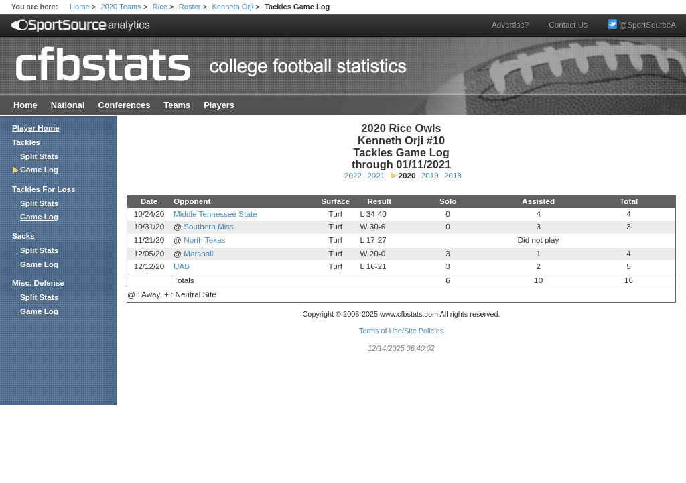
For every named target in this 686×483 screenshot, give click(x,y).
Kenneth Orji (232, 7)
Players (219, 105)
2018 (453, 175)
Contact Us (568, 24)
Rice (160, 7)
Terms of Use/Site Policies (401, 331)
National (68, 105)
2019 (430, 175)
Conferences (124, 105)
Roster (190, 7)
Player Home (36, 127)
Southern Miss (209, 226)
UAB (182, 266)
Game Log (39, 216)
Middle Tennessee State (215, 213)
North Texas (204, 239)
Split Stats (39, 156)
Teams (176, 105)
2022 (353, 175)
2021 (376, 175)
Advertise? (510, 24)
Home (80, 7)
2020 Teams (121, 7)
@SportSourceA (642, 24)
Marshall (198, 253)
